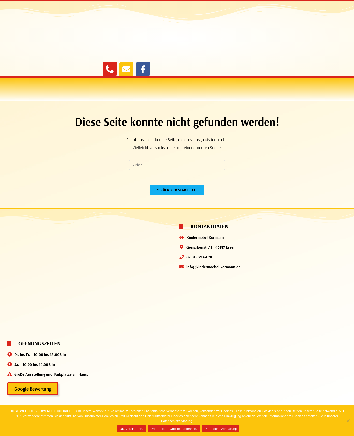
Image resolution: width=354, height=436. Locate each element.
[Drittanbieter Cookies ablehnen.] (347, 420)
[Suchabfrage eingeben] (177, 165)
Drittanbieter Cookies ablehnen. (173, 429)
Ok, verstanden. (131, 429)
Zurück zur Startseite (177, 190)
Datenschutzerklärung (221, 429)
